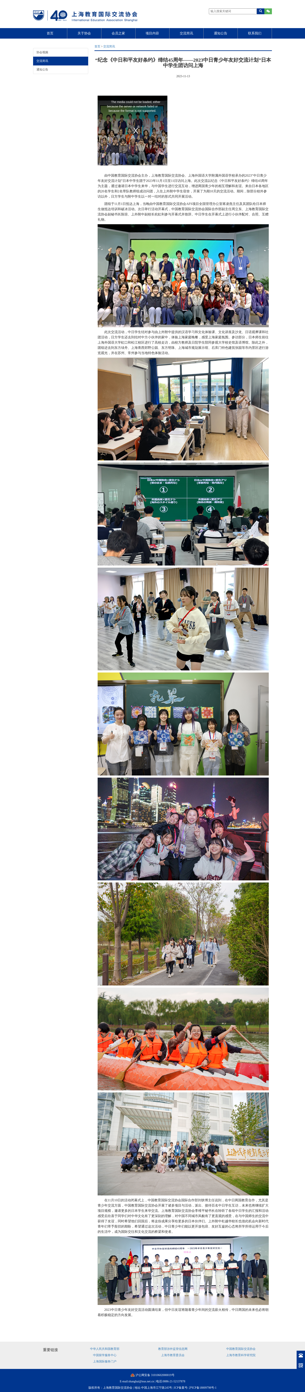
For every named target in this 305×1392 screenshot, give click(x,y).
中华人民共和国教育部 (104, 1348)
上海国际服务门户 (104, 1361)
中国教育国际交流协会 (241, 1348)
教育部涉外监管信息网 (172, 1348)
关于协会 (84, 33)
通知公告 (220, 33)
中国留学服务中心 (104, 1355)
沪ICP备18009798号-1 (202, 1387)
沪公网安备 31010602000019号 (155, 1375)
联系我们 (254, 33)
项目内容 (152, 33)
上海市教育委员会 (173, 1355)
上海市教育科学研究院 (241, 1355)
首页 (50, 33)
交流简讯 (186, 33)
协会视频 (42, 52)
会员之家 (118, 33)
